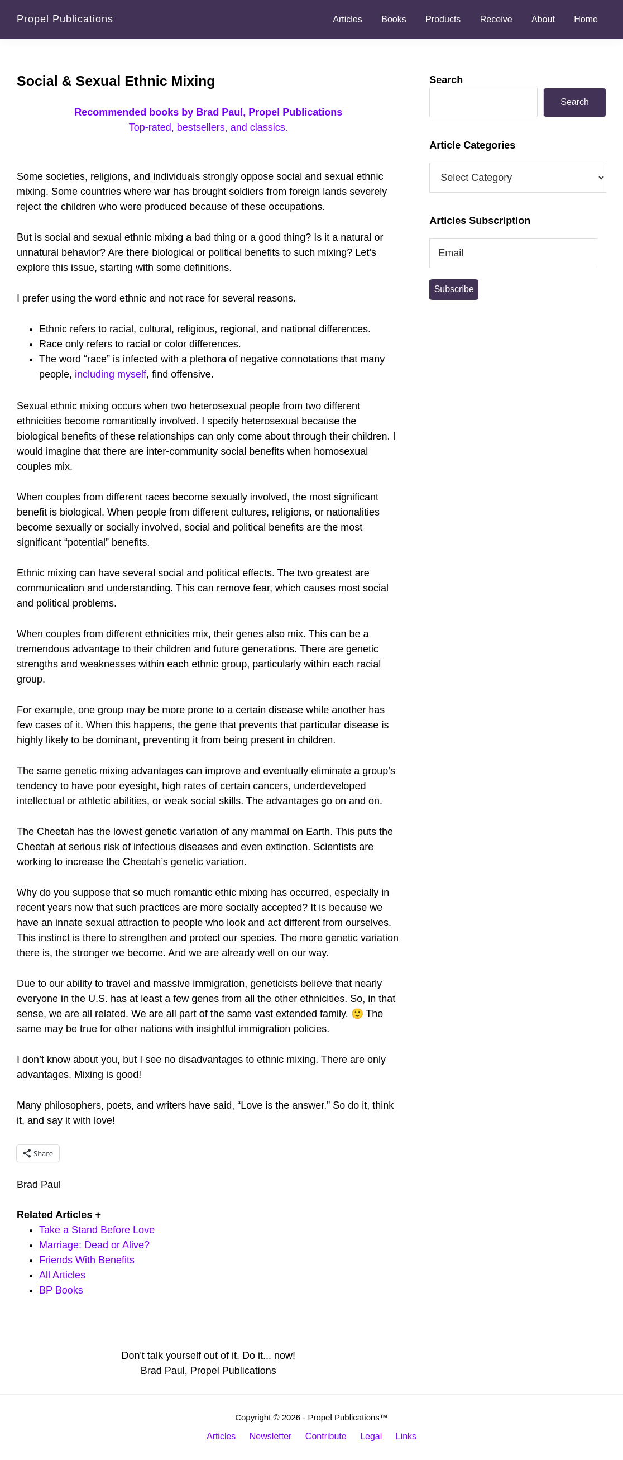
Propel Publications (65, 19)
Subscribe (454, 289)
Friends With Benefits (87, 1260)
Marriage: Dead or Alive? (94, 1245)
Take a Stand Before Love (97, 1229)
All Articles (62, 1275)
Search (446, 79)
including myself (110, 374)
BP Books (61, 1290)
